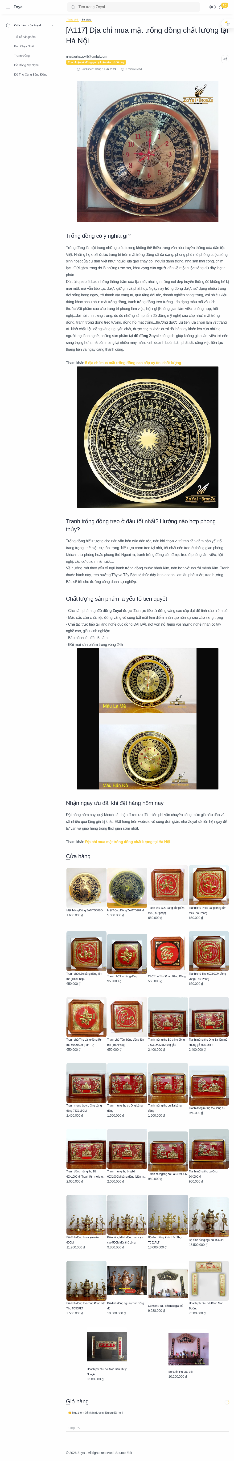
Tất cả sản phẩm (25, 37)
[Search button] (73, 7)
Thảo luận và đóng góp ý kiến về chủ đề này (96, 62)
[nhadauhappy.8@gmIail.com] (86, 56)
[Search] (133, 7)
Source (120, 1453)
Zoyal (18, 7)
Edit (129, 1453)
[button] (212, 7)
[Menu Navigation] (8, 7)
